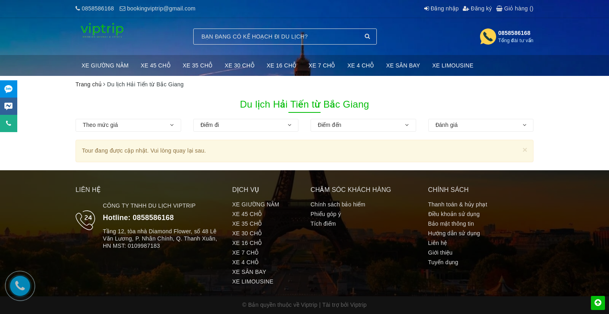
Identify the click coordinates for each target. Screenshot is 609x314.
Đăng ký (477, 8)
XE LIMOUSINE (453, 65)
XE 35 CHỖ (198, 65)
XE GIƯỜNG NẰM (105, 65)
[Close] (524, 149)
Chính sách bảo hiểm (338, 204)
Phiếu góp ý (326, 214)
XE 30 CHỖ (240, 65)
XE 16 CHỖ (282, 65)
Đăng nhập (441, 8)
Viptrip (358, 305)
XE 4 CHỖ (360, 65)
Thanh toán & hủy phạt (457, 204)
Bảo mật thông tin (451, 223)
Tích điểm (323, 223)
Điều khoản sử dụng (454, 214)
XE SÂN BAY (403, 65)
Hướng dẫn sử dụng (454, 233)
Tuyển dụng (443, 262)
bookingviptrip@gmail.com (161, 8)
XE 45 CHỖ (156, 65)
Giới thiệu (440, 252)
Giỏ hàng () (514, 8)
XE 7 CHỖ (322, 65)
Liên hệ (437, 243)
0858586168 (98, 8)
